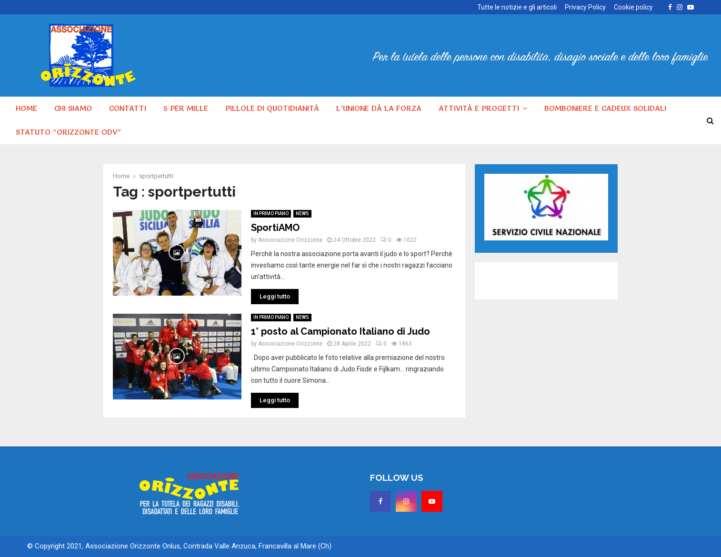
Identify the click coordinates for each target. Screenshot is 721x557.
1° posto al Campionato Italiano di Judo (340, 331)
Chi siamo (73, 108)
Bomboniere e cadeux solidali (605, 108)
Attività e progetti (479, 108)
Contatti (127, 108)
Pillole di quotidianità (272, 108)
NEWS (302, 213)
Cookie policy (633, 7)
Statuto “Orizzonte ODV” (68, 132)
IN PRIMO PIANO (271, 213)
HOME (26, 108)
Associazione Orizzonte (290, 240)
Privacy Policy (585, 7)
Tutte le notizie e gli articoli (517, 7)
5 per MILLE (185, 108)
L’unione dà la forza (378, 108)
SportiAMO (275, 227)
